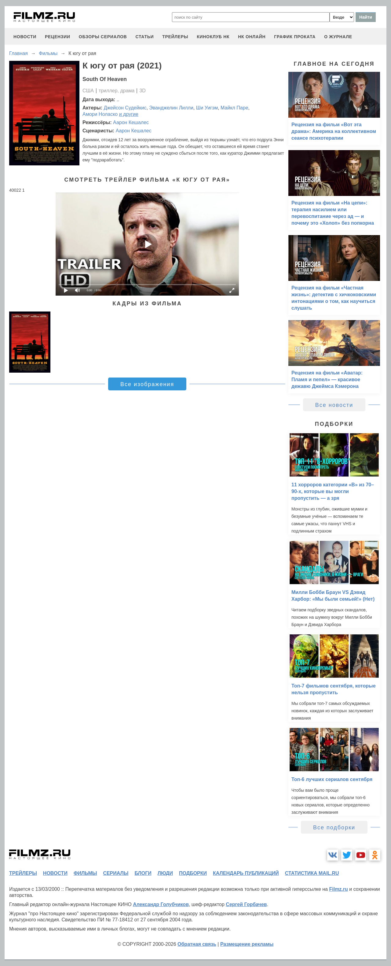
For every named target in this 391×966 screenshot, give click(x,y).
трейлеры (175, 36)
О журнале (338, 36)
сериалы (115, 873)
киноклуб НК (213, 36)
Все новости (334, 405)
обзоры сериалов (103, 36)
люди (165, 873)
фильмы (85, 873)
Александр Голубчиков (161, 904)
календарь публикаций (246, 873)
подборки (193, 873)
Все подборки (334, 827)
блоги (142, 873)
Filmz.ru (338, 889)
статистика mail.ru (312, 873)
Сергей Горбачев (246, 904)
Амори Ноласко (100, 114)
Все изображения (147, 384)
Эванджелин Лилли (171, 107)
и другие (128, 114)
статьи (144, 36)
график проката (295, 36)
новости (24, 36)
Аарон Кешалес (131, 122)
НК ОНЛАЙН (251, 36)
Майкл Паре (234, 107)
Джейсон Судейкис (125, 107)
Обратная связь (196, 944)
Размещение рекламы (247, 944)
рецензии (57, 36)
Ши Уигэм (207, 107)
